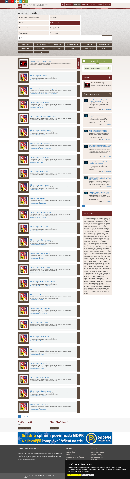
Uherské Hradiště (41, 121)
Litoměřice (38, 203)
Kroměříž (37, 134)
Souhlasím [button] (71, 475)
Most (36, 176)
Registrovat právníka (71, 451)
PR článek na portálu (96, 454)
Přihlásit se (69, 454)
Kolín (36, 327)
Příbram (37, 258)
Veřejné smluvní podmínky (73, 456)
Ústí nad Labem (40, 148)
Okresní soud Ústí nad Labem (42, 144)
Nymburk (37, 272)
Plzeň (38, 409)
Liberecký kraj (88, 44)
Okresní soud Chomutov (40, 212)
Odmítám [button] (78, 475)
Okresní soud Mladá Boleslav (42, 281)
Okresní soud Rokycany (40, 391)
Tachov (37, 382)
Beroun (37, 354)
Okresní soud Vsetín (39, 102)
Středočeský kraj (88, 48)
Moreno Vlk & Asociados (40, 61)
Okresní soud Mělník (39, 295)
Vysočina (25, 52)
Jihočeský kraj (25, 44)
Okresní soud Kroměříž (40, 130)
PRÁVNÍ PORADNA (106, 109)
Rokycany (38, 395)
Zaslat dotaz (54, 428)
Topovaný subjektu (78, 63)
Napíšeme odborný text (97, 457)
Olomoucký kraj (25, 48)
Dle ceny (93, 4)
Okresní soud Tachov (39, 377)
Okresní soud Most (39, 171)
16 (95, 206)
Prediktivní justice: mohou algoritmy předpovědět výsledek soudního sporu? (99, 131)
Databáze (107, 4)
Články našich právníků (91, 94)
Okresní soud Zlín (38, 75)
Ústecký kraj (104, 48)
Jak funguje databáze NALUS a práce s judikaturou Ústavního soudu (99, 162)
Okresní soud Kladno (39, 336)
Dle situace (85, 4)
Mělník (36, 299)
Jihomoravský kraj (41, 44)
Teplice (36, 162)
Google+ (39, 448)
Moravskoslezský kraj (104, 44)
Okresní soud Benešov (40, 363)
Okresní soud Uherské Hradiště (43, 116)
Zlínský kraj (41, 52)
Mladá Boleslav (40, 285)
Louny (36, 189)
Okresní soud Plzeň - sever (41, 405)
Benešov (37, 368)
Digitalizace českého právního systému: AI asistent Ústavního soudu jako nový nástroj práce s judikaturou (100, 178)
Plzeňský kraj (56, 48)
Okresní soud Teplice (39, 157)
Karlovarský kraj (57, 44)
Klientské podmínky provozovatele (75, 457)
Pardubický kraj (41, 48)
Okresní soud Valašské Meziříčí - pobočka (46, 89)
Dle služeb (77, 4)
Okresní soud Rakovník (40, 240)
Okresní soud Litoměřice (40, 199)
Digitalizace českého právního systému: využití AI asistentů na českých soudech (99, 192)
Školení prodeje (95, 459)
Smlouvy (100, 4)
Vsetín (36, 107)
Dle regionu (69, 4)
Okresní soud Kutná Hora (41, 309)
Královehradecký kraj (72, 44)
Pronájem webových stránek (98, 452)
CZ (2, 1)
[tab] (97, 68)
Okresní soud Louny (39, 185)
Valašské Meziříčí (43, 93)
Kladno (36, 340)
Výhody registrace (71, 452)
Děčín (36, 231)
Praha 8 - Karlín (39, 66)
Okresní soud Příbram (40, 254)
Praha (72, 48)
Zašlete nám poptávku (24, 428)
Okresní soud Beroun (39, 350)
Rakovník (38, 244)
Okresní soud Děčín (39, 226)
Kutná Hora (38, 313)
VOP (67, 459)
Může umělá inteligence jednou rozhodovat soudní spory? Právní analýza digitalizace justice (100, 147)
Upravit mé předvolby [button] (87, 475)
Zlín (35, 79)
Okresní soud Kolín (39, 322)
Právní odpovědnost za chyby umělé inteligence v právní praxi (98, 100)
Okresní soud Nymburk (40, 267)
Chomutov (38, 217)
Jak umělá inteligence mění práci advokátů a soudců (100, 115)
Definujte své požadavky (92, 68)
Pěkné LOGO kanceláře (97, 456)
